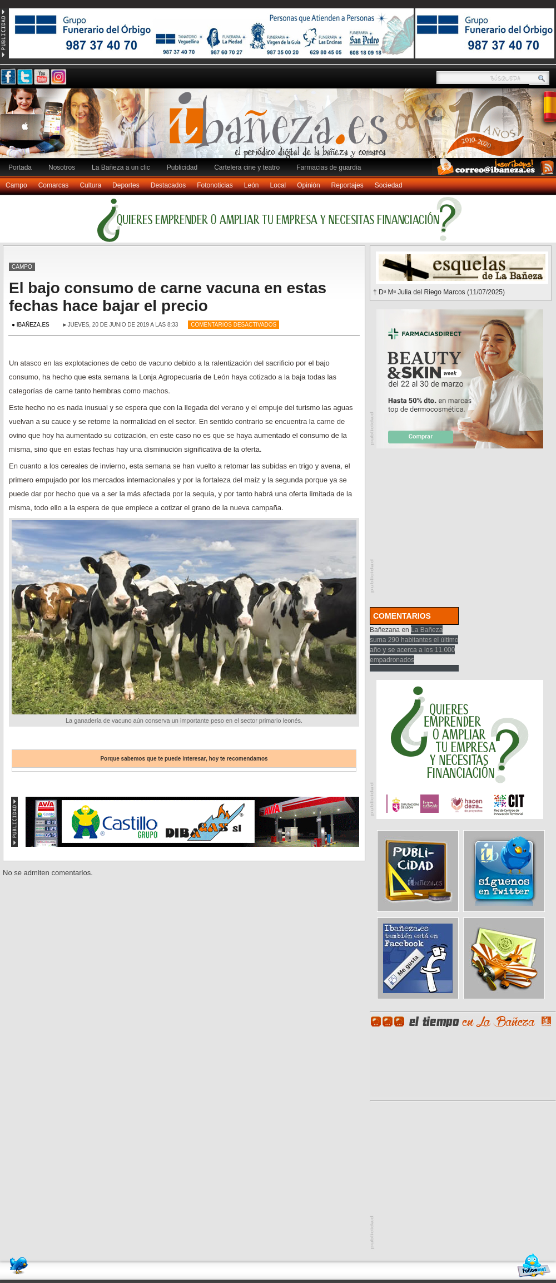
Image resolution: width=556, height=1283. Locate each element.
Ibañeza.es (281, 129)
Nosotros (61, 167)
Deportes (126, 185)
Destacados (168, 185)
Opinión (308, 185)
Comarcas (53, 185)
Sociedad (389, 185)
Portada (20, 167)
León (251, 185)
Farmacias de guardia (328, 167)
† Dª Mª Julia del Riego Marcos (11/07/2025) (439, 292)
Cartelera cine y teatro (247, 167)
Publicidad (182, 167)
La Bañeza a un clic (121, 167)
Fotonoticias (215, 185)
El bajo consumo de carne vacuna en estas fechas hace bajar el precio (167, 296)
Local (278, 185)
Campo (16, 185)
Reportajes (347, 185)
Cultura (90, 185)
